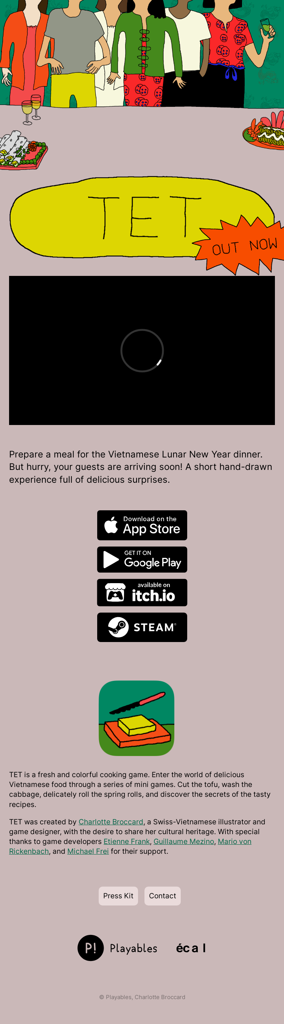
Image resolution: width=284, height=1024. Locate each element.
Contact (162, 896)
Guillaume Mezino (184, 841)
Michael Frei (88, 851)
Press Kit (118, 896)
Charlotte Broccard (111, 822)
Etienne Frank (127, 841)
